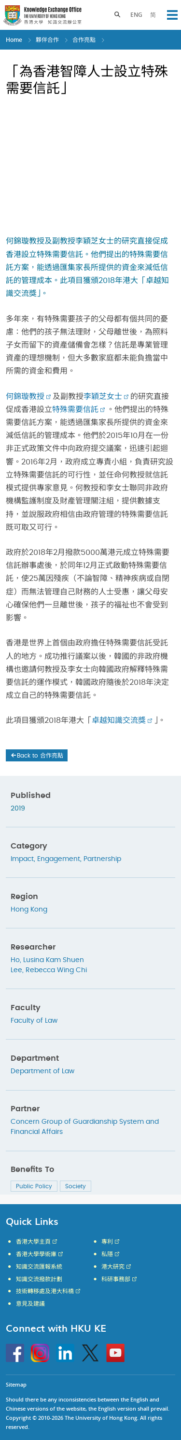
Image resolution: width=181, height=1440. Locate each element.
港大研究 (113, 1267)
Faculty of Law (34, 1020)
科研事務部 (115, 1279)
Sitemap (16, 1384)
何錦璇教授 (25, 396)
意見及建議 (30, 1304)
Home (14, 40)
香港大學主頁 (33, 1242)
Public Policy (34, 1186)
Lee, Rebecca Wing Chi (49, 970)
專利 (107, 1242)
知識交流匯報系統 (39, 1267)
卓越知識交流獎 (119, 720)
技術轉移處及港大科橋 (45, 1291)
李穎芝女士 (103, 396)
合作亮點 (84, 40)
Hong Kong (29, 909)
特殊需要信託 (75, 409)
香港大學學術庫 (36, 1254)
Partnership (102, 859)
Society (75, 1186)
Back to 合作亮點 (36, 756)
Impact (22, 859)
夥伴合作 (47, 40)
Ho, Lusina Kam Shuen (47, 960)
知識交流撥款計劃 (39, 1279)
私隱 (107, 1254)
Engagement (58, 859)
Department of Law (42, 1071)
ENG (136, 15)
